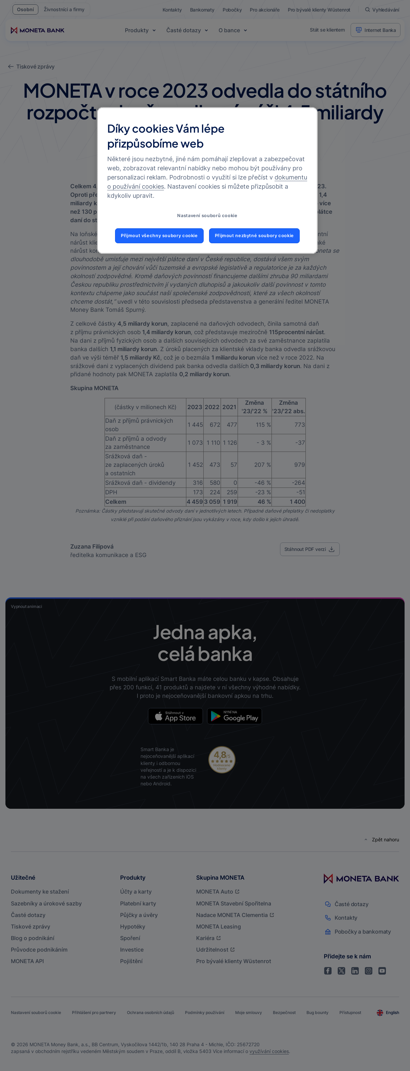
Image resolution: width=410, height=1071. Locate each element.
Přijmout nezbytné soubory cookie (254, 235)
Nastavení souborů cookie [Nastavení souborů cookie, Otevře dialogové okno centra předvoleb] (207, 215)
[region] (207, 180)
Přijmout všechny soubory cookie (159, 235)
